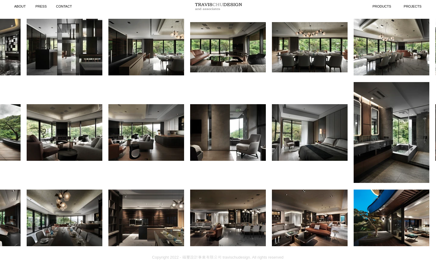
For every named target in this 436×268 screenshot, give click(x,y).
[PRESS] (41, 6)
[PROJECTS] (409, 6)
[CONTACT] (65, 6)
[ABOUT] (20, 6)
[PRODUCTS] (382, 6)
